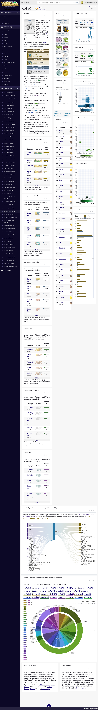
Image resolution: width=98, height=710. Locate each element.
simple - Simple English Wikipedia (9, 221)
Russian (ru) (30, 475)
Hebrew (61, 202)
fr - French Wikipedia (8, 143)
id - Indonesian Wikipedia (9, 165)
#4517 (90, 56)
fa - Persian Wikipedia (9, 136)
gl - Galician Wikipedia (9, 146)
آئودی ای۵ (45, 597)
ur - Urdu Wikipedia (8, 250)
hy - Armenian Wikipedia (9, 162)
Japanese (61, 229)
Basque (61, 180)
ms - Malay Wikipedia (8, 190)
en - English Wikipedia (9, 121)
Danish (61, 147)
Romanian (61, 264)
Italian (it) (29, 367)
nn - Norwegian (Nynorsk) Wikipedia (9, 197)
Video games (7, 81)
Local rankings (9, 88)
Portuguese (62, 259)
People (5, 59)
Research (75, 2)
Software (6, 69)
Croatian (61, 207)
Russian (61, 270)
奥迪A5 (54, 594)
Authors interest (7, 16)
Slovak (61, 275)
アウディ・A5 (71, 588)
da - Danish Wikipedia (9, 111)
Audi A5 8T (26, 518)
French (61, 196)
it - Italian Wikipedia (8, 168)
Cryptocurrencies (8, 46)
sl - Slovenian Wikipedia (9, 228)
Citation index (7, 20)
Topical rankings (9, 27)
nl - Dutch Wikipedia (8, 193)
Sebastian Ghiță (45, 689)
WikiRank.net (10, 270)
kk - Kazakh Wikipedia (9, 178)
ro (32, 7)
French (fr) (30, 362)
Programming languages (9, 62)
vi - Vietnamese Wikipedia (9, 257)
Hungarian (61, 213)
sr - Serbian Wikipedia (9, 231)
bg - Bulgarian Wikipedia (9, 102)
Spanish (61, 169)
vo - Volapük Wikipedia (9, 260)
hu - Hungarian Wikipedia (9, 159)
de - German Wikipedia (9, 114)
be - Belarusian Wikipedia (9, 99)
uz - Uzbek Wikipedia (9, 254)
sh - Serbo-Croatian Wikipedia (10, 217)
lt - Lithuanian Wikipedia (9, 187)
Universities (6, 78)
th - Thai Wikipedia (8, 241)
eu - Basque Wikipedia (9, 133)
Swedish (61, 286)
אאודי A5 (80, 597)
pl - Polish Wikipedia (8, 204)
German (61, 153)
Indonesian (62, 218)
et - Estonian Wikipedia (9, 130)
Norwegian (62, 248)
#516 (83, 56)
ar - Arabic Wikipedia (8, 92)
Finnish (61, 191)
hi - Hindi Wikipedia (8, 152)
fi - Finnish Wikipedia (8, 140)
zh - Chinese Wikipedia (9, 263)
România (32, 689)
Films (5, 53)
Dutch (60, 242)
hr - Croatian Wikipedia (9, 155)
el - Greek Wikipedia (8, 118)
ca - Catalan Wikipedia (9, 105)
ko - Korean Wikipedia (9, 181)
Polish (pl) (29, 294)
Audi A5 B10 (33, 518)
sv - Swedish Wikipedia (9, 235)
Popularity (6, 23)
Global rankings (9, 12)
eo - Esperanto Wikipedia (9, 124)
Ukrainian (61, 297)
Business (6, 40)
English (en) (30, 349)
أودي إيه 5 (79, 594)
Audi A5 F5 (89, 517)
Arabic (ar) (30, 166)
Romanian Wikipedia (89, 2)
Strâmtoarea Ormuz (44, 685)
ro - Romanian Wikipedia (9, 211)
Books (5, 34)
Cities (5, 43)
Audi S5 (35, 517)
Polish (60, 253)
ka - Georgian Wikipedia (9, 174)
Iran (48, 687)
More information (81, 688)
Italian (60, 224)
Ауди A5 (37, 594)
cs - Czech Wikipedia (8, 108)
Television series (7, 75)
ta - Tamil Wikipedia (8, 238)
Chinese (61, 302)
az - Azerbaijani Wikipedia (10, 95)
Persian (61, 185)
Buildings (6, 37)
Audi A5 (28, 588)
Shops (5, 65)
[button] (44, 16)
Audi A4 (80, 515)
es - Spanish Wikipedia (9, 127)
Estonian (61, 175)
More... (37, 185)
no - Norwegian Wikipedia (10, 201)
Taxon (5, 72)
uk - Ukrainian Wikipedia (9, 247)
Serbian (61, 281)
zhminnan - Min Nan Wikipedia (10, 266)
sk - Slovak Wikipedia (9, 225)
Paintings (6, 56)
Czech (61, 142)
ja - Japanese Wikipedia (9, 171)
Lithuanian (61, 237)
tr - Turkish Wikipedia (9, 244)
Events (5, 50)
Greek (60, 158)
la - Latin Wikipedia (8, 184)
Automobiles (7, 31)
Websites (6, 84)
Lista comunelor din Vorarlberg (57, 113)
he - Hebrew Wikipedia (9, 149)
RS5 (84, 515)
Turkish (61, 292)
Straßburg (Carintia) (67, 114)
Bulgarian (61, 136)
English (25, 2)
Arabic (61, 131)
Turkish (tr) (30, 413)
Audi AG (88, 515)
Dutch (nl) (29, 160)
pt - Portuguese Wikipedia (10, 208)
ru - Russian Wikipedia (9, 214)
